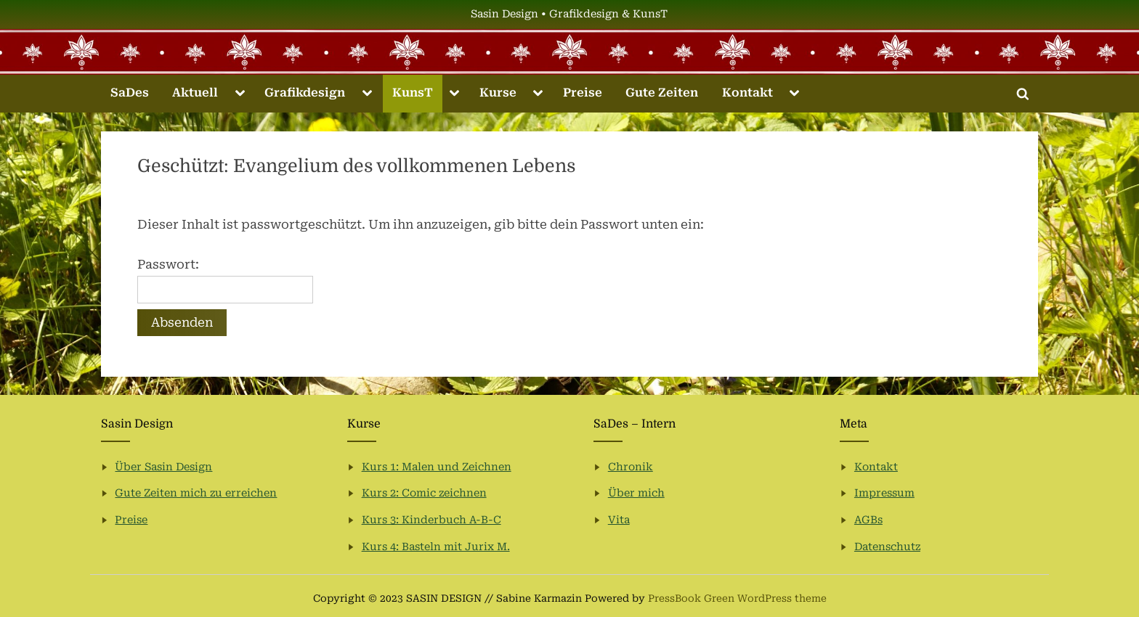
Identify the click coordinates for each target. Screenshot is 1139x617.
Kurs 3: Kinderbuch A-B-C (431, 520)
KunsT (412, 92)
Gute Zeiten (661, 92)
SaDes (129, 92)
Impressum (884, 493)
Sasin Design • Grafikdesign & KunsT (569, 14)
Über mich (636, 493)
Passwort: (225, 280)
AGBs (868, 520)
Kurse (497, 92)
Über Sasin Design (163, 467)
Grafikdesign (304, 92)
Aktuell (195, 92)
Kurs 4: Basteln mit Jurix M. (436, 547)
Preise (582, 92)
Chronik (630, 467)
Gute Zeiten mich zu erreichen (196, 493)
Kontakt (747, 92)
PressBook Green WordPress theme (737, 598)
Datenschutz (887, 547)
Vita (619, 520)
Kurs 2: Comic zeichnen (424, 493)
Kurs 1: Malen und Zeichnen (436, 467)
